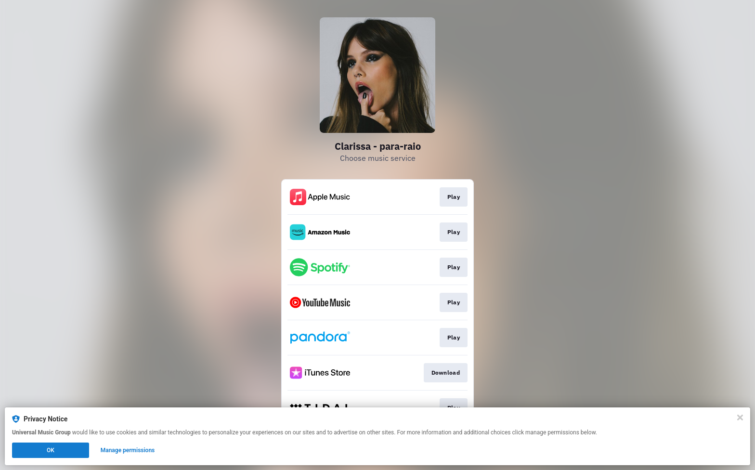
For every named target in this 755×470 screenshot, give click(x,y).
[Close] (740, 417)
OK (50, 450)
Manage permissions (128, 450)
